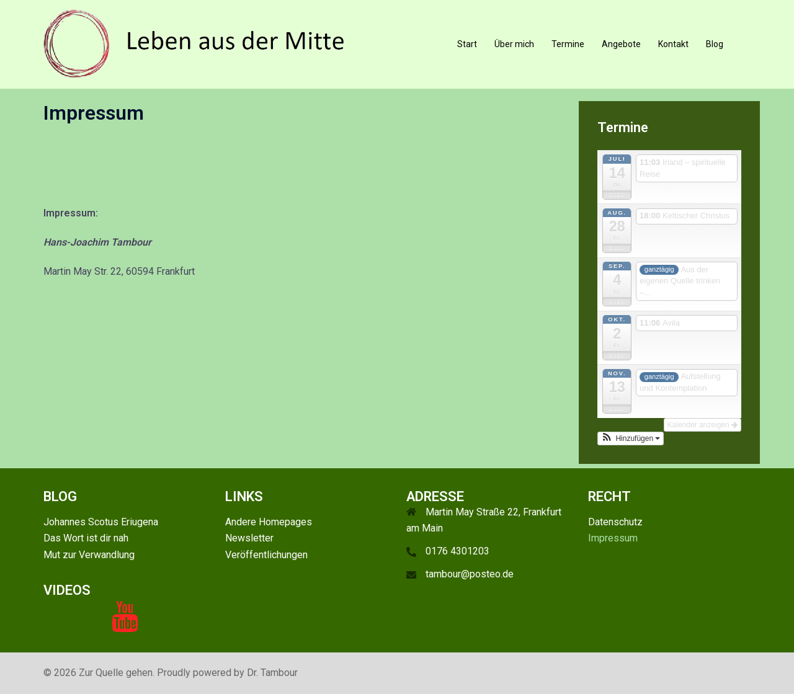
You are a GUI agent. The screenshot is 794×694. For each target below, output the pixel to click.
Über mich (514, 44)
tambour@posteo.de (470, 574)
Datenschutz (615, 522)
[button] (631, 438)
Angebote (621, 44)
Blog (714, 44)
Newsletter (249, 538)
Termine (567, 44)
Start (467, 44)
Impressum (613, 538)
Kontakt (673, 44)
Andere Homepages (268, 522)
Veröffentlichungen (266, 555)
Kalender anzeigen (702, 424)
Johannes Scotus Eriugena (100, 522)
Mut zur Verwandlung (89, 555)
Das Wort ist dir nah (85, 538)
